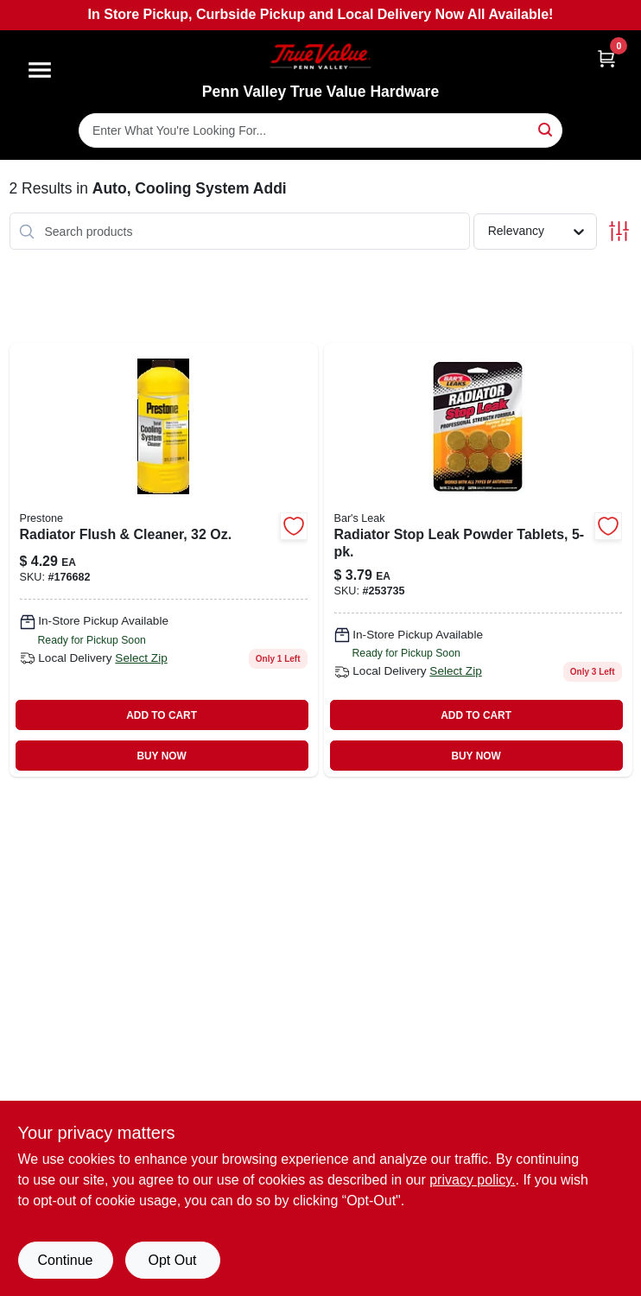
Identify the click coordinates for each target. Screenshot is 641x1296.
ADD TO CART (161, 715)
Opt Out (172, 1260)
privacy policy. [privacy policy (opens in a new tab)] (472, 1179)
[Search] (546, 129)
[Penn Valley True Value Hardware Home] (320, 56)
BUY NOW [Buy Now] (161, 756)
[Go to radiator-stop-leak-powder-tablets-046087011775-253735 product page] (478, 560)
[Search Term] (320, 130)
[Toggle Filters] (619, 231)
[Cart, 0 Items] (606, 58)
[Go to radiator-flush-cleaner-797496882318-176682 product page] (164, 560)
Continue (64, 1260)
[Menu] (40, 70)
